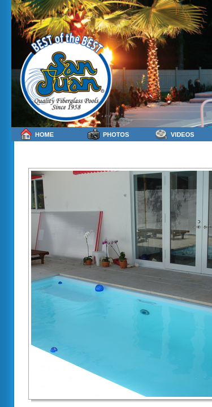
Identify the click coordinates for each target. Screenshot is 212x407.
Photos (108, 134)
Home (37, 134)
